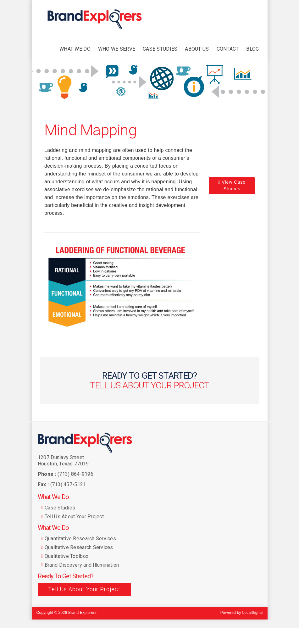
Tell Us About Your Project (84, 589)
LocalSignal (252, 612)
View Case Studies (232, 185)
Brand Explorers (82, 612)
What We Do (53, 496)
